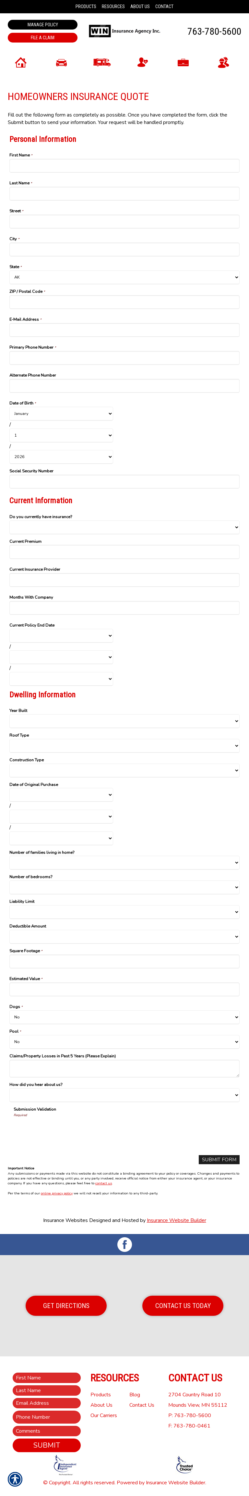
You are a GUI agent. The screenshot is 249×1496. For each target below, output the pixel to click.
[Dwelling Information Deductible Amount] (124, 937)
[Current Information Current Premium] (124, 552)
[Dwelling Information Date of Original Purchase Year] (61, 838)
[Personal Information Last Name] (124, 194)
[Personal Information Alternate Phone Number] (124, 386)
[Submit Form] (218, 1160)
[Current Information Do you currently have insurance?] (124, 527)
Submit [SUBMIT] (46, 1445)
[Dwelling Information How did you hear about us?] (124, 1095)
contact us (103, 1183)
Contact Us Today (183, 1306)
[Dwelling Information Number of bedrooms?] (124, 887)
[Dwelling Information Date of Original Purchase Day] (61, 817)
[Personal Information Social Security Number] (124, 482)
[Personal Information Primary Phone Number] (124, 358)
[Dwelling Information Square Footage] (124, 961)
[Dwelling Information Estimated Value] (124, 989)
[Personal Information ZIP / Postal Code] (124, 302)
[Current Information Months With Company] (124, 608)
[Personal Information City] (124, 249)
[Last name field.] (47, 1390)
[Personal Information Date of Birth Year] (61, 457)
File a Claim (42, 37)
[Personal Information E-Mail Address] (124, 330)
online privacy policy (57, 1193)
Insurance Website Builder (176, 1220)
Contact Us (141, 1405)
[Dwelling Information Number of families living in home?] (124, 863)
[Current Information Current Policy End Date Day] (61, 657)
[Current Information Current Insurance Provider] (124, 580)
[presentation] (63, 1130)
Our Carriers (103, 1415)
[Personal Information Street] (124, 222)
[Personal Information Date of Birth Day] (61, 436)
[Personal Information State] (124, 277)
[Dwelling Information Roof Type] (124, 746)
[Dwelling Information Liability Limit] (124, 912)
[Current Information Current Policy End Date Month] (61, 636)
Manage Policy (43, 24)
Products (100, 1394)
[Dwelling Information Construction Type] (124, 771)
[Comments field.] (47, 1431)
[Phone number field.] (47, 1417)
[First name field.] (47, 1378)
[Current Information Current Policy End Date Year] (61, 679)
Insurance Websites (65, 1220)
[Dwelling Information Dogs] (124, 1017)
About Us (101, 1405)
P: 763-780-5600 (189, 1415)
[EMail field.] (47, 1403)
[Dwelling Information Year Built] (124, 721)
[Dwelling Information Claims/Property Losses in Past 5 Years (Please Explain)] (124, 1069)
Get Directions (66, 1306)
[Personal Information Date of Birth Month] (61, 414)
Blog (134, 1394)
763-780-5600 (214, 31)
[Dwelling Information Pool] (124, 1042)
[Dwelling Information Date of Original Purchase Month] (61, 795)
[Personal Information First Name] (124, 166)
